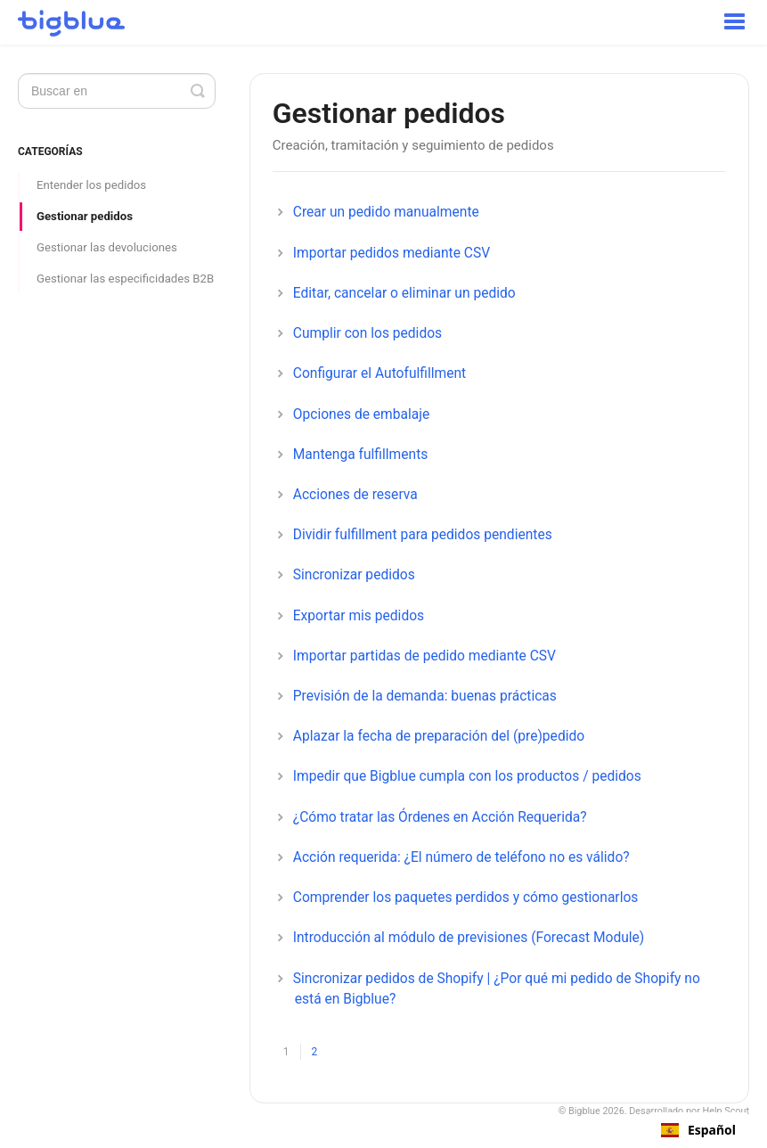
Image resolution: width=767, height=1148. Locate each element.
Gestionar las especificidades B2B (125, 278)
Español (698, 1130)
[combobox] (698, 1130)
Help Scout (726, 1111)
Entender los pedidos (91, 185)
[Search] (117, 91)
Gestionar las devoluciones (107, 247)
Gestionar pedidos (85, 216)
